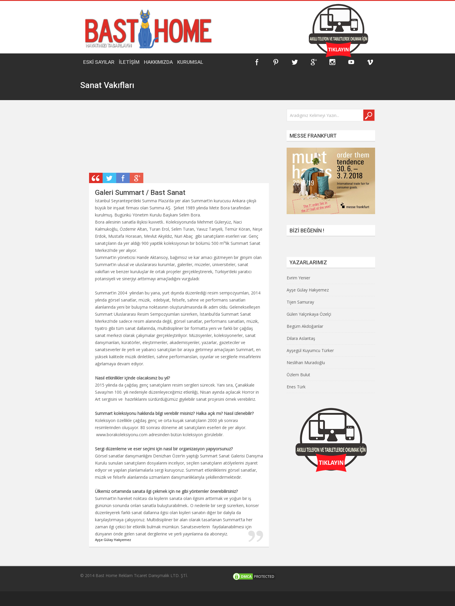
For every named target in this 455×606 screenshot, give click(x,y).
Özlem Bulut (298, 374)
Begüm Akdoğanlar (305, 326)
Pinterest (276, 62)
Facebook (257, 62)
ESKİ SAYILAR (98, 62)
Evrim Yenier (298, 278)
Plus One (136, 178)
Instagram (332, 62)
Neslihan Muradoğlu (306, 362)
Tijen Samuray (300, 302)
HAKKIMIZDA (158, 62)
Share (123, 178)
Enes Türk (296, 387)
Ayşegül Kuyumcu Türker (310, 350)
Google (313, 62)
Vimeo (370, 62)
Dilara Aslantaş (301, 338)
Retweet (109, 178)
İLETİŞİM (129, 62)
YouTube (351, 62)
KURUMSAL (190, 62)
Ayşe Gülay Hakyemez (308, 290)
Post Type (96, 178)
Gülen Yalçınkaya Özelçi (309, 314)
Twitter (295, 62)
